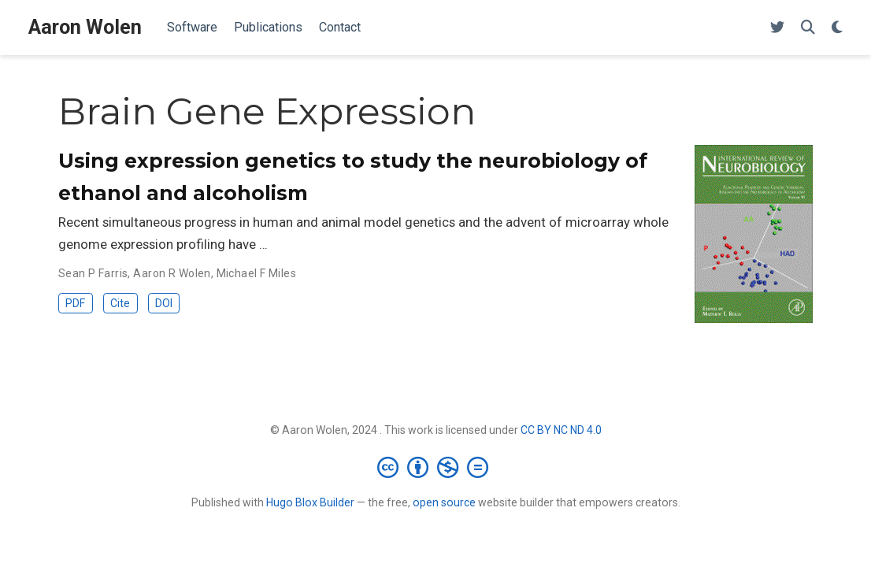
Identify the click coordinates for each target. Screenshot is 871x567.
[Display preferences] (837, 28)
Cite (120, 303)
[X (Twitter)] (777, 28)
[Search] (808, 28)
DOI (163, 303)
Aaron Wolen (85, 27)
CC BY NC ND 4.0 (561, 430)
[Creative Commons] (436, 467)
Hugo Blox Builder (310, 502)
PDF (75, 303)
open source (444, 502)
